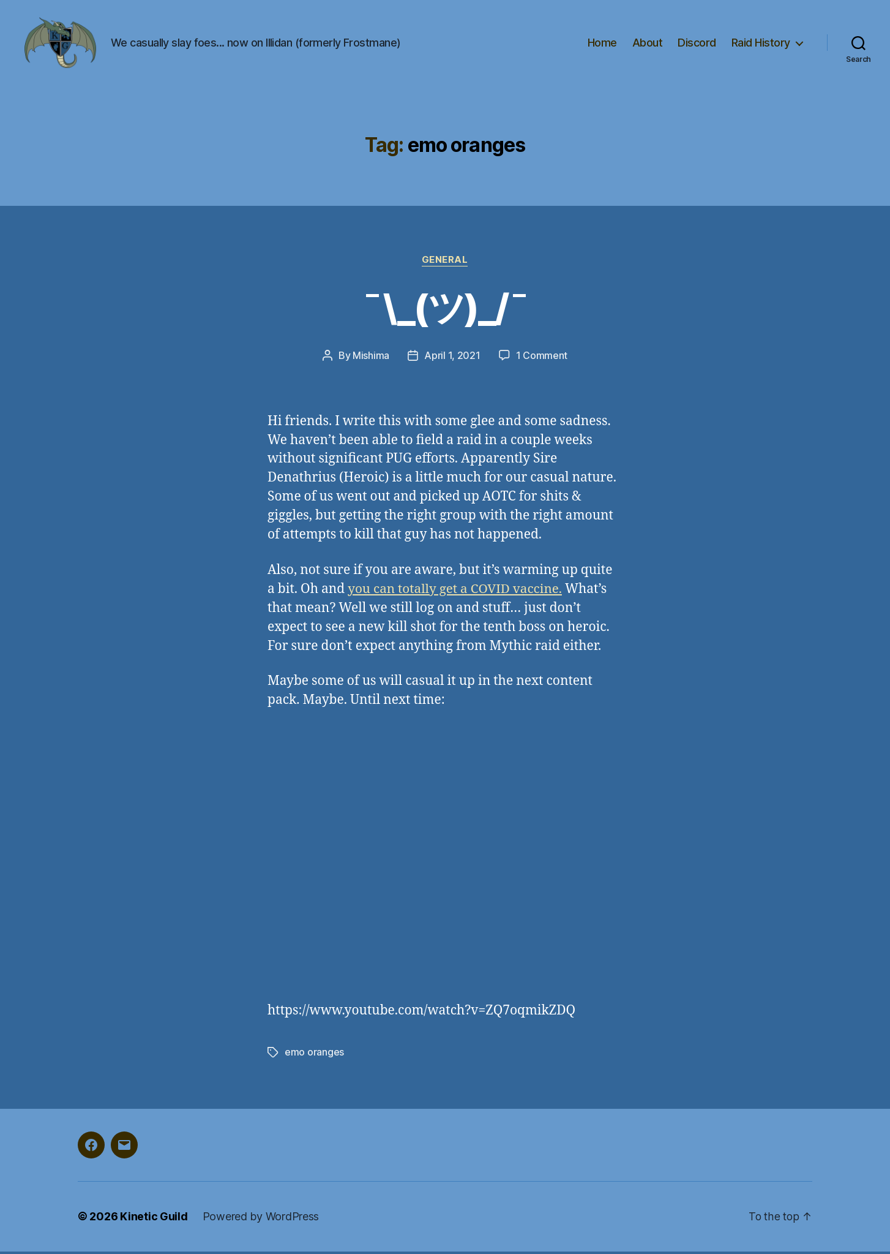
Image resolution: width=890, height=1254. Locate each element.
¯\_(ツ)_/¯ (444, 310)
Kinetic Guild (154, 1219)
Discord (697, 44)
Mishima (371, 359)
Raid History (760, 44)
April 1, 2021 (452, 359)
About (647, 44)
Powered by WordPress (261, 1219)
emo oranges (314, 1055)
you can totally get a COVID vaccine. (456, 592)
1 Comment (542, 359)
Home (602, 44)
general (445, 263)
